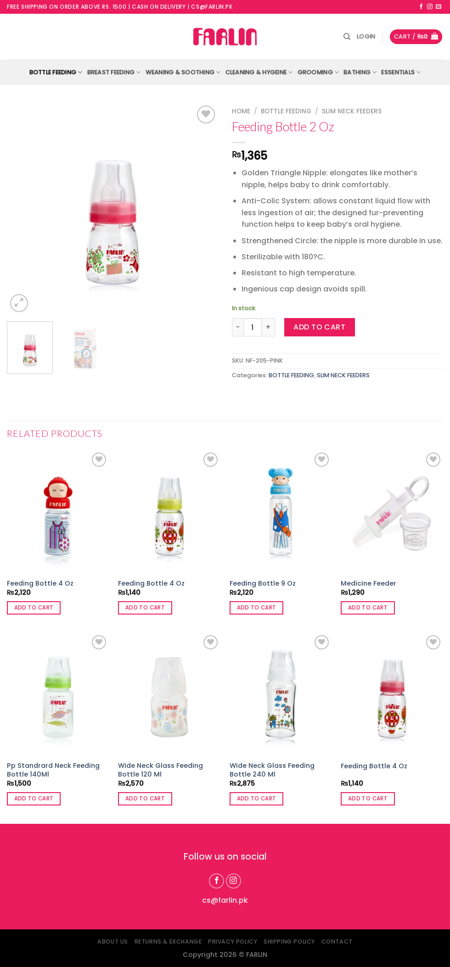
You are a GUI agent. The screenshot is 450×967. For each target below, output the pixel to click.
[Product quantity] (252, 327)
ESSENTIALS (401, 72)
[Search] (346, 36)
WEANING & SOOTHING (183, 72)
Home (241, 111)
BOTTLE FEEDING (56, 72)
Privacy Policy (233, 941)
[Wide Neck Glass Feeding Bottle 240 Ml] (281, 694)
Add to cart (319, 327)
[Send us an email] (438, 7)
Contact (337, 941)
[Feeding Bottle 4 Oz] (58, 511)
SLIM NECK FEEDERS (352, 111)
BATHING (360, 72)
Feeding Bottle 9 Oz (263, 583)
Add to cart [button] (34, 607)
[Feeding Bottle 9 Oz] (281, 511)
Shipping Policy (289, 941)
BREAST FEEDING (114, 72)
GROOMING (318, 72)
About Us (112, 941)
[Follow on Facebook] (421, 7)
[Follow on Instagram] (430, 7)
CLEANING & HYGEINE (259, 72)
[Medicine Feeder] (392, 511)
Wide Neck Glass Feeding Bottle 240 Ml (272, 769)
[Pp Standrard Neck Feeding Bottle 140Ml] (58, 694)
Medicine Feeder (368, 583)
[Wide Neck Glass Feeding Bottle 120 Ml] (169, 694)
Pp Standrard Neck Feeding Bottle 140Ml (53, 769)
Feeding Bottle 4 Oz (40, 583)
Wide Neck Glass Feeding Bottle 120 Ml (160, 769)
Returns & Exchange (168, 941)
